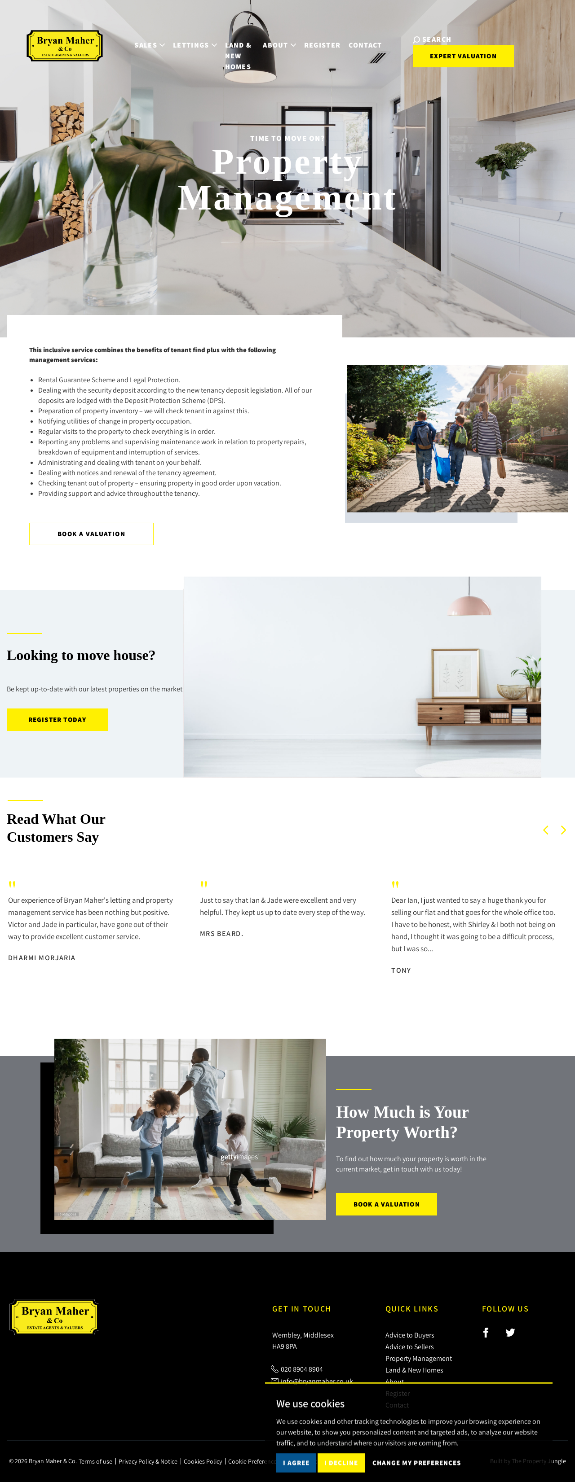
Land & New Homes (228, 42)
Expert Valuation (453, 48)
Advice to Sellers (409, 1346)
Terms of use (95, 1461)
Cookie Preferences (253, 1461)
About (394, 1381)
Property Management (418, 1358)
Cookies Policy (203, 1461)
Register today (57, 719)
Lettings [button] (176, 36)
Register (321, 36)
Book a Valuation (91, 533)
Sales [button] (130, 36)
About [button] (278, 36)
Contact (364, 36)
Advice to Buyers (409, 1334)
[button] (545, 830)
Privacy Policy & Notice (148, 1461)
